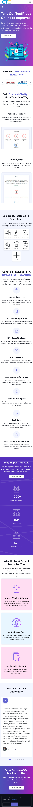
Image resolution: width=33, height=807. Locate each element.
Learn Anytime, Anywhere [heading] (16, 377)
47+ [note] (16, 543)
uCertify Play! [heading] (16, 159)
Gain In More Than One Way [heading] (16, 96)
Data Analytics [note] (7, 248)
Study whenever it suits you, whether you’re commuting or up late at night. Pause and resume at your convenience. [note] (16, 382)
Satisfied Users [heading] (16, 524)
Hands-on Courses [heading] (16, 501)
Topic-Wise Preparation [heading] (17, 318)
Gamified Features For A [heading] (16, 273)
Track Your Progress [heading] (16, 398)
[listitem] (20, 7)
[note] (14, 750)
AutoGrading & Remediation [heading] (16, 441)
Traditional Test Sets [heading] (16, 114)
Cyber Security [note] (25, 237)
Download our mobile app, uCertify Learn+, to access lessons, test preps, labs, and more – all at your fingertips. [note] (16, 671)
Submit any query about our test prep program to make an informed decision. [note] (16, 779)
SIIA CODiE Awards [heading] (16, 547)
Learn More (14, 800)
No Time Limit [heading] (16, 357)
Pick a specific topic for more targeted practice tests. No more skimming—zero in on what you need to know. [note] (16, 322)
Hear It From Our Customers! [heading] (16, 690)
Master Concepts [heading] (17, 297)
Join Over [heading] (16, 73)
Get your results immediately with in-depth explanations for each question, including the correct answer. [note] (16, 446)
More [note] (17, 259)
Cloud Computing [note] (16, 248)
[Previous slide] (2, 82)
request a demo (8, 36)
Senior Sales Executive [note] (14, 750)
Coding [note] (26, 248)
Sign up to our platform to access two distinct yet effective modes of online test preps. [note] (16, 104)
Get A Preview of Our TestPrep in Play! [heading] (16, 772)
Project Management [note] (16, 237)
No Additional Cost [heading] (16, 632)
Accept (14, 804)
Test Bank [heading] (16, 420)
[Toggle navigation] (30, 2)
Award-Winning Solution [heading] (16, 598)
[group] (10, 82)
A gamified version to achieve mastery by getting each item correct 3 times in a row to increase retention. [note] (16, 165)
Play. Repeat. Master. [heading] (16, 462)
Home (4, 7)
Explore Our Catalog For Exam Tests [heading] (16, 217)
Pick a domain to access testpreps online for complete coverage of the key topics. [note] (16, 224)
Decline (6, 804)
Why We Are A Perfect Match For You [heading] (16, 563)
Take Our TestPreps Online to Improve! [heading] (16, 15)
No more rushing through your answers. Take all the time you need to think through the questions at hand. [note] (16, 361)
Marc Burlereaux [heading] (13, 748)
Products (13, 7)
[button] (10, 759)
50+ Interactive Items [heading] (16, 338)
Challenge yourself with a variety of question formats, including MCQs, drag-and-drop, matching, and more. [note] (16, 342)
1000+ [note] (16, 497)
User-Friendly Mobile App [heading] (16, 666)
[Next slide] (30, 82)
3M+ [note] (16, 520)
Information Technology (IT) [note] (7, 237)
